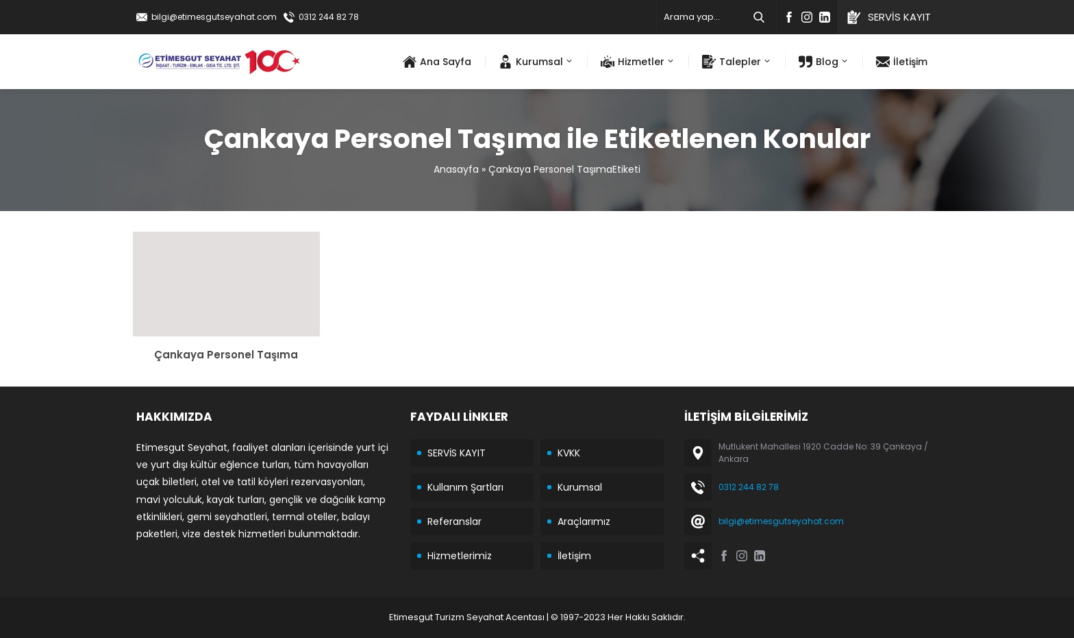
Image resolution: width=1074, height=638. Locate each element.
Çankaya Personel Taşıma (226, 354)
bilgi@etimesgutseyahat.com (214, 17)
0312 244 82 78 (329, 17)
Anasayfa (456, 169)
